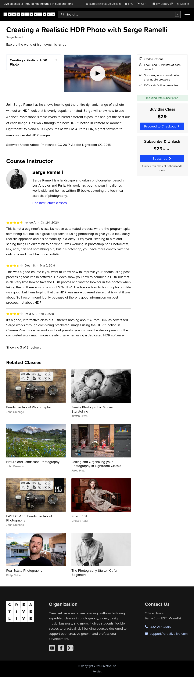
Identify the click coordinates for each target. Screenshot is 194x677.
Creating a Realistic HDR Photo (28, 62)
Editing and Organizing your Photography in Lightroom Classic (96, 463)
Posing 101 (79, 516)
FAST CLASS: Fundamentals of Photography (29, 518)
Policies (97, 671)
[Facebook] (61, 648)
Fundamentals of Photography (28, 407)
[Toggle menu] (187, 14)
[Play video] (97, 73)
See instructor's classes (49, 202)
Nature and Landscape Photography (32, 461)
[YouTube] (52, 648)
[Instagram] (70, 648)
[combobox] (119, 14)
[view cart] (143, 3)
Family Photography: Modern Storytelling (92, 409)
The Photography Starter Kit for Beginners (94, 572)
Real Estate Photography (24, 570)
